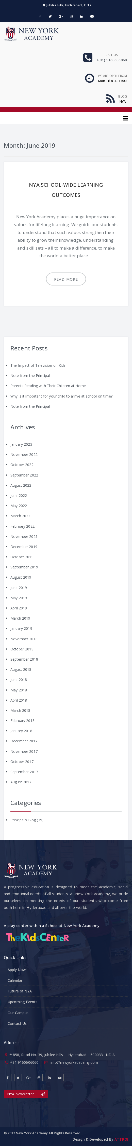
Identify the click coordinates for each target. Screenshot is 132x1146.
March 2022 (20, 515)
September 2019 (24, 567)
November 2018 (24, 638)
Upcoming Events (22, 1001)
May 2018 (18, 690)
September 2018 (24, 659)
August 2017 (20, 782)
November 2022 (24, 454)
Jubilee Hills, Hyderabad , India (67, 5)
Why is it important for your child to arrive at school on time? (61, 396)
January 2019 (21, 628)
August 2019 (20, 577)
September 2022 (24, 475)
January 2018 (21, 730)
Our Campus (18, 1012)
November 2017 (24, 751)
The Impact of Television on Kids (37, 365)
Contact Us (17, 1023)
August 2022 (20, 485)
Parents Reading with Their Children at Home (48, 385)
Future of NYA (20, 991)
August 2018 (20, 669)
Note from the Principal (30, 375)
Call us (112, 55)
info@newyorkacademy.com (74, 1062)
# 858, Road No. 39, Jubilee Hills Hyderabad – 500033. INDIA (62, 1054)
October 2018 (22, 649)
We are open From (112, 76)
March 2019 (20, 618)
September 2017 (24, 771)
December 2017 (23, 741)
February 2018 (22, 720)
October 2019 (22, 556)
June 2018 (18, 679)
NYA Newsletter (26, 1094)
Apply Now (17, 969)
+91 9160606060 (24, 1062)
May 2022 (18, 505)
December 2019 (23, 546)
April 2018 (18, 700)
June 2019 (18, 587)
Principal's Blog (23, 819)
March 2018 (20, 710)
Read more (66, 279)
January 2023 (21, 444)
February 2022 (22, 526)
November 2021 (24, 536)
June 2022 (18, 495)
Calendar (15, 980)
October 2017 (22, 761)
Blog (122, 96)
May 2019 (18, 597)
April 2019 (18, 608)
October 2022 (22, 464)
